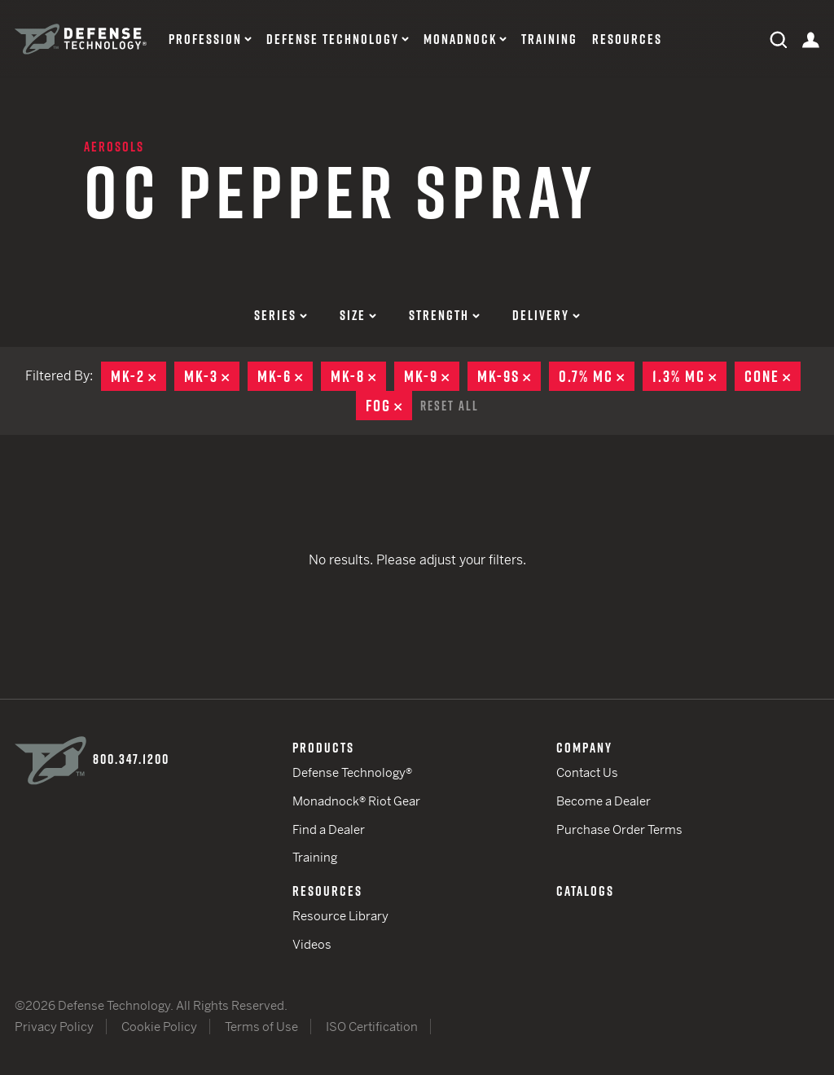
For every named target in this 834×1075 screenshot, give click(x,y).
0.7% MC (596, 376)
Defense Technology (332, 39)
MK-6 (285, 376)
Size (358, 315)
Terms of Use (261, 1026)
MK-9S (509, 376)
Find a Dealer (328, 829)
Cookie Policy (159, 1026)
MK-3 (211, 376)
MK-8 (358, 376)
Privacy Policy (54, 1026)
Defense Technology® (352, 772)
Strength (444, 315)
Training (549, 39)
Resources (627, 39)
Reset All (449, 406)
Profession (205, 39)
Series (280, 315)
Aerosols (114, 146)
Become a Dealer (603, 801)
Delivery (546, 315)
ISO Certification (372, 1026)
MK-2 (138, 376)
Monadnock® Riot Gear (356, 801)
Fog (389, 405)
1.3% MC (689, 376)
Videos (311, 944)
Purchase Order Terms (619, 829)
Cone (772, 376)
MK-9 (431, 376)
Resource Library (340, 916)
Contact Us (587, 772)
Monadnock (460, 39)
